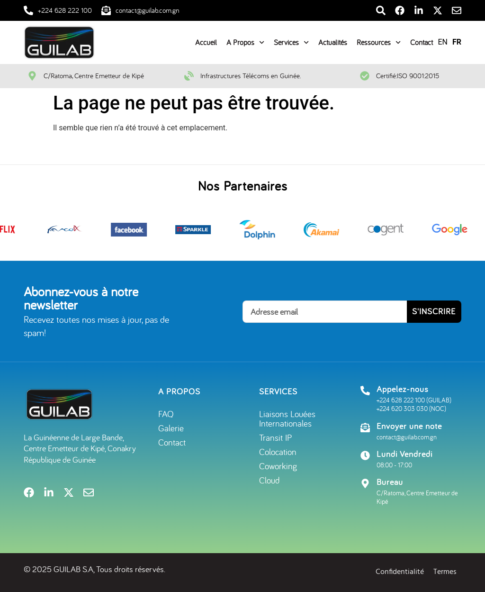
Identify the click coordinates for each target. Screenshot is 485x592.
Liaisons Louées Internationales (287, 418)
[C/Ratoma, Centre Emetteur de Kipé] (32, 76)
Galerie (171, 428)
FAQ (166, 413)
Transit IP (275, 437)
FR (456, 41)
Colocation (277, 451)
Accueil (206, 42)
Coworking (278, 466)
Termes (445, 572)
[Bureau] (365, 483)
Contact (421, 42)
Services (291, 42)
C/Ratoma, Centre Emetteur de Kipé (94, 75)
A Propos (245, 42)
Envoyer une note (409, 425)
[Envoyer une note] (365, 427)
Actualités (332, 42)
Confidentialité (400, 572)
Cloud (269, 480)
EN (443, 41)
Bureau (390, 481)
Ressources (379, 42)
